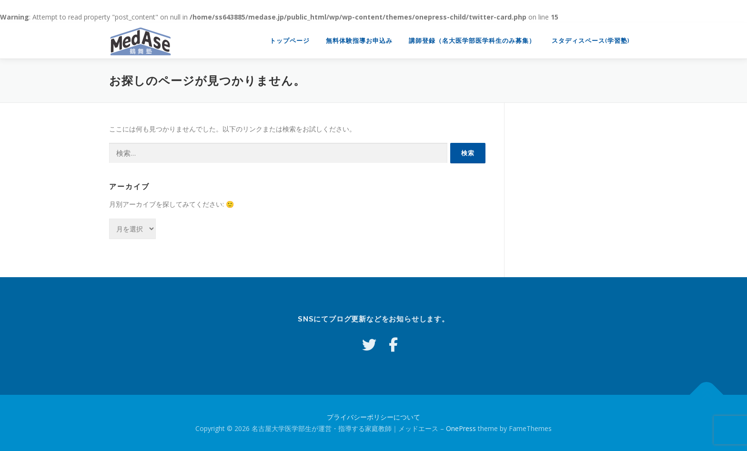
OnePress (461, 428)
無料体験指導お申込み (359, 40)
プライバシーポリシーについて (373, 416)
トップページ (290, 40)
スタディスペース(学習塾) (591, 40)
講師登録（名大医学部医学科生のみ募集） (472, 40)
